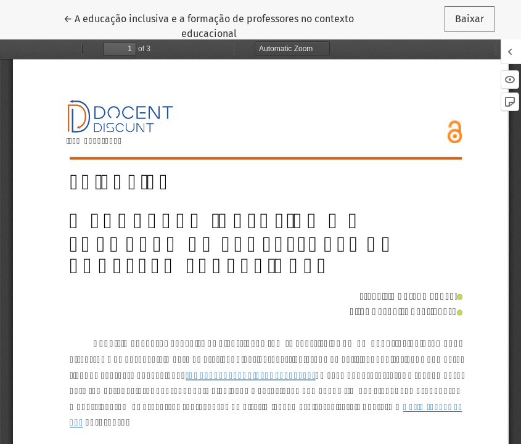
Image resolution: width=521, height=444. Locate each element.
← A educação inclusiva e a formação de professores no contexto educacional (209, 25)
